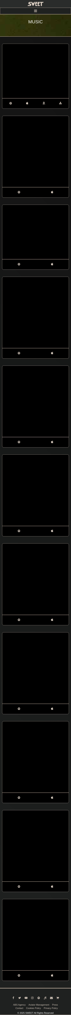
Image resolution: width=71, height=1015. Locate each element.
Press (55, 1005)
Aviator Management (38, 1005)
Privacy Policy (51, 1008)
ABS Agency (19, 1005)
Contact (19, 1008)
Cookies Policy (33, 1008)
